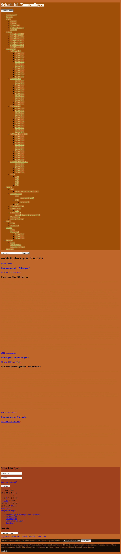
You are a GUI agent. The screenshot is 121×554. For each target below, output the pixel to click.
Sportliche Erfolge (17, 28)
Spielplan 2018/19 (17, 45)
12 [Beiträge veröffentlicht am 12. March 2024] (5, 501)
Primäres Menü (7, 11)
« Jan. (3, 508)
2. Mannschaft (15, 79)
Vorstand (13, 30)
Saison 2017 (19, 60)
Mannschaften (11, 49)
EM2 (3, 353)
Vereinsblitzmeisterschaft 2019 (27, 192)
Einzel (12, 223)
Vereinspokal (15, 217)
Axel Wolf (16, 273)
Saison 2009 (19, 77)
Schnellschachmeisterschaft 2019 (27, 215)
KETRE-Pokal (15, 209)
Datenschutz (15, 536)
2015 (17, 183)
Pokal (12, 174)
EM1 (3, 413)
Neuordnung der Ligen (14, 521)
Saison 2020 (19, 53)
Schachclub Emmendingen (22, 4)
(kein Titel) (10, 523)
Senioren (9, 228)
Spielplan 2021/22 (17, 40)
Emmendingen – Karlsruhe (14, 417)
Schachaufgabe (11, 517)
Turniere (9, 187)
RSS (44, 536)
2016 (17, 181)
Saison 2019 (19, 55)
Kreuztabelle (25, 202)
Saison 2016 (19, 62)
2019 (17, 200)
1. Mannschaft (15, 51)
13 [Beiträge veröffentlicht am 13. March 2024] (7, 501)
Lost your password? (9, 482)
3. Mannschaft (15, 106)
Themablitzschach (17, 206)
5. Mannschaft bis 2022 (19, 162)
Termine (9, 32)
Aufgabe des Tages (17, 247)
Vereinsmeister (16, 194)
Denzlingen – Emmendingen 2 (15, 357)
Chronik (13, 21)
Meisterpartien (15, 245)
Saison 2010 (19, 74)
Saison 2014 (19, 66)
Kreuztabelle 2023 (27, 198)
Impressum (10, 249)
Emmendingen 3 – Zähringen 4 (15, 268)
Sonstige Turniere (17, 219)
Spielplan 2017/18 (17, 47)
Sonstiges (9, 240)
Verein (8, 19)
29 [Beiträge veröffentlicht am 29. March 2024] (12, 506)
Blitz (12, 189)
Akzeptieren (86, 541)
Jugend (8, 221)
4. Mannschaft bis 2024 (19, 134)
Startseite (9, 17)
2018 (17, 177)
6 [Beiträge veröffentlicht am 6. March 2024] (6, 498)
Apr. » (9, 508)
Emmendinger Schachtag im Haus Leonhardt (23, 514)
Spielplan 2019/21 (17, 43)
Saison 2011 (19, 72)
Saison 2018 (19, 57)
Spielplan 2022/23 (17, 38)
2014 (17, 185)
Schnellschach (15, 213)
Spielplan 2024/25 (17, 34)
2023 (17, 196)
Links (12, 243)
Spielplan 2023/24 (17, 36)
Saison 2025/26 (11, 15)
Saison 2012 (19, 70)
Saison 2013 (19, 68)
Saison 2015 (19, 64)
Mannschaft (14, 226)
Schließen (4, 551)
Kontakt (13, 23)
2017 (17, 179)
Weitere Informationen (72, 541)
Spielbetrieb (14, 25)
